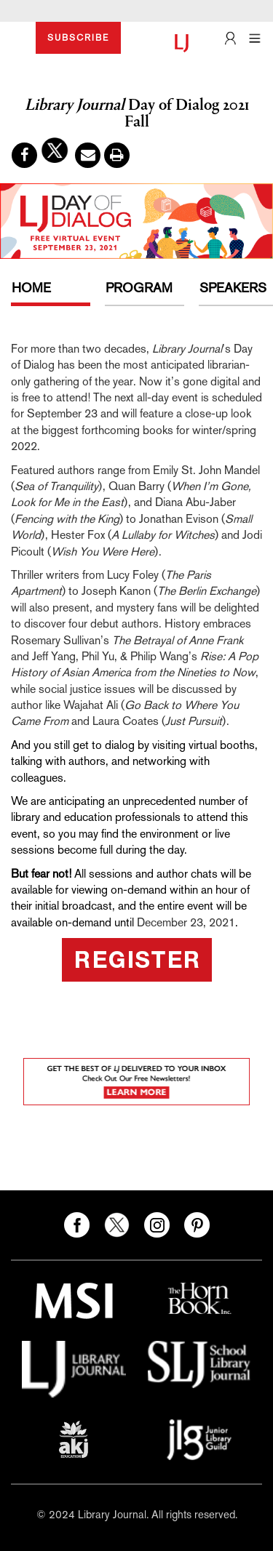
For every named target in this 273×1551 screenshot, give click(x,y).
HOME (31, 287)
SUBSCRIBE (78, 38)
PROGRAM (139, 287)
